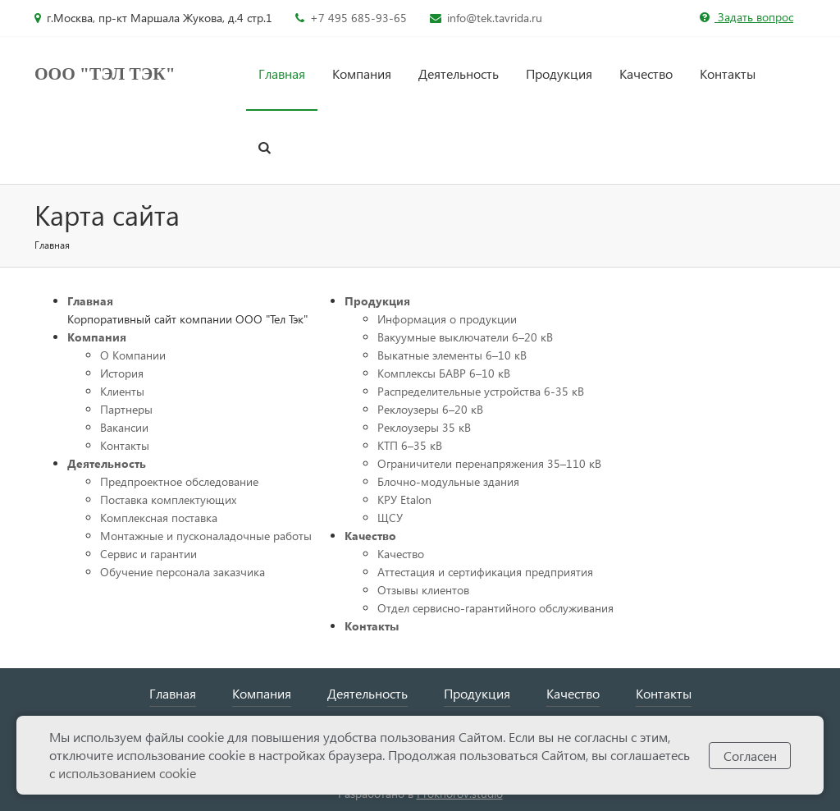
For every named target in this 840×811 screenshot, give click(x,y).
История (122, 373)
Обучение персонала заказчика (182, 572)
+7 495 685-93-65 (358, 17)
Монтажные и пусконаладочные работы (206, 535)
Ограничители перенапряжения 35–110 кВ (489, 463)
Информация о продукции (447, 319)
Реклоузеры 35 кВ (424, 427)
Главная (281, 73)
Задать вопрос (746, 17)
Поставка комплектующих (168, 499)
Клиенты (122, 391)
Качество (646, 73)
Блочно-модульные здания (448, 481)
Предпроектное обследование (179, 481)
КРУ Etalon (404, 499)
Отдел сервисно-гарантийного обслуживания (495, 608)
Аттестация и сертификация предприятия (485, 572)
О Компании (133, 355)
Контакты (728, 73)
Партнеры (126, 409)
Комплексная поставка (158, 517)
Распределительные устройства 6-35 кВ (480, 391)
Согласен (750, 755)
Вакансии (124, 427)
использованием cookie (127, 772)
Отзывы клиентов (423, 590)
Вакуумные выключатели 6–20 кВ (465, 337)
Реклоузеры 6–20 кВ (430, 409)
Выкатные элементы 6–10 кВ (452, 355)
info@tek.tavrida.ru (494, 17)
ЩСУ (390, 517)
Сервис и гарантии (148, 553)
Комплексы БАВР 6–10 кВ (443, 373)
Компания (361, 73)
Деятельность (458, 73)
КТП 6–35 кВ (409, 445)
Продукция (559, 73)
